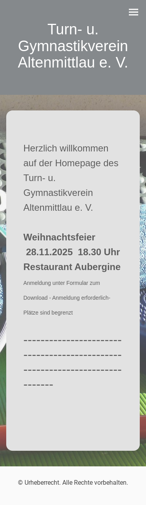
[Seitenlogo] (73, 79)
